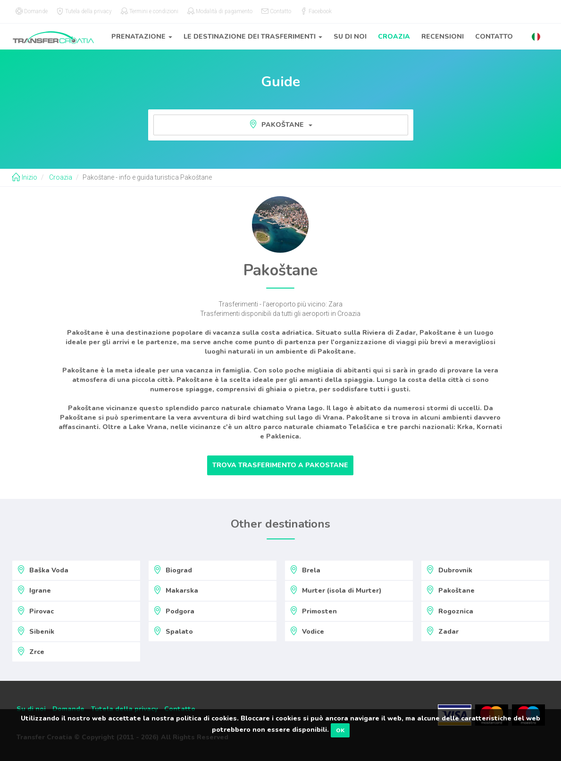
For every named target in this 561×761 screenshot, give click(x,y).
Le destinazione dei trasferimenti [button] (253, 36)
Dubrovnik (449, 570)
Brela (305, 570)
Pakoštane (280, 124)
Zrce (30, 651)
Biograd (172, 570)
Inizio (24, 177)
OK (340, 730)
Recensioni (442, 36)
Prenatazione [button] (141, 36)
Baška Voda (42, 570)
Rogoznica (449, 611)
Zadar (442, 631)
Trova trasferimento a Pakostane (280, 465)
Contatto (494, 36)
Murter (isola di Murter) (336, 590)
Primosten (313, 611)
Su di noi (350, 36)
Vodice (307, 631)
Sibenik (35, 631)
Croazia (394, 36)
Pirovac (35, 611)
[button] (536, 37)
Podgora (173, 611)
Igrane (34, 590)
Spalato (173, 631)
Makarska (175, 590)
